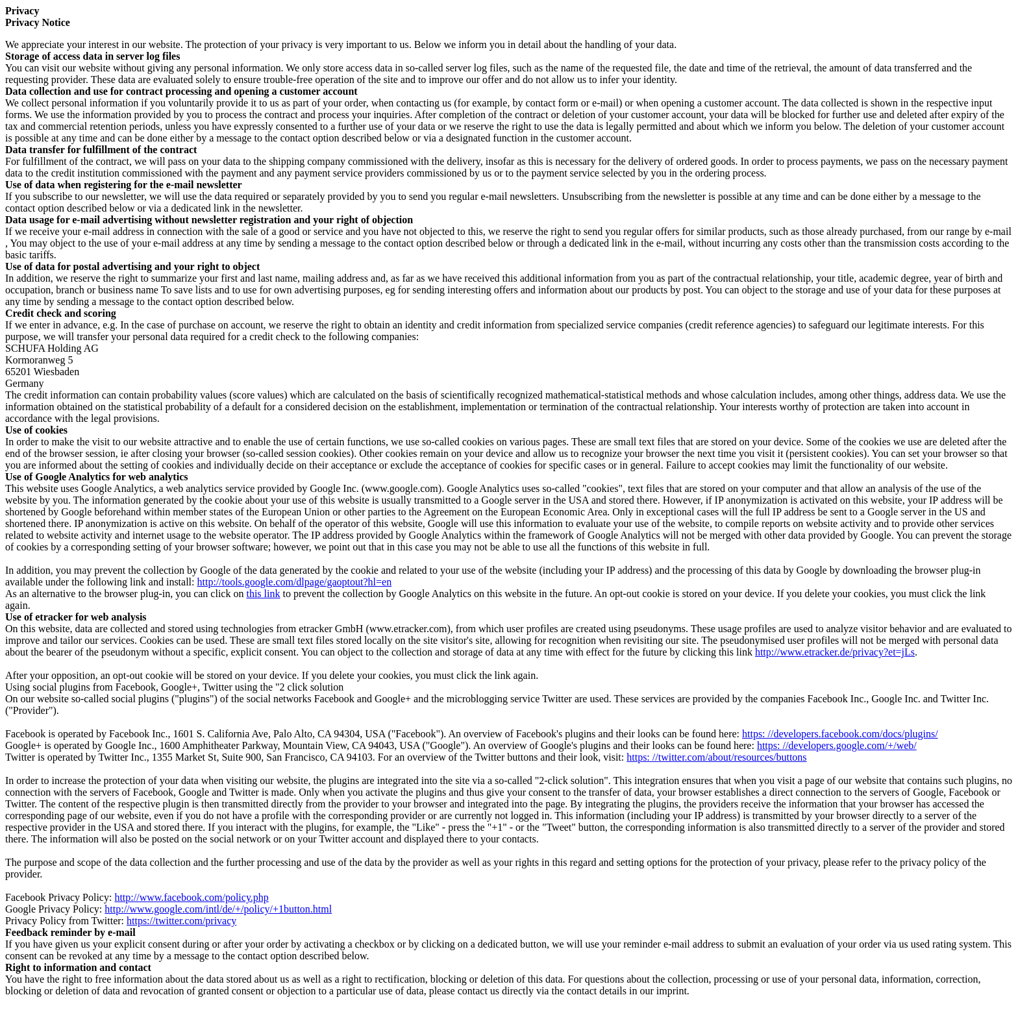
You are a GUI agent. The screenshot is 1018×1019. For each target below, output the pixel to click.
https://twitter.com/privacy (181, 920)
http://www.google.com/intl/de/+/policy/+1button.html (218, 909)
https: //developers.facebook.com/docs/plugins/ (840, 733)
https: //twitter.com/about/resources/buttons (716, 757)
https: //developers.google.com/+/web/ (837, 745)
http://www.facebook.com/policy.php (191, 897)
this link (263, 593)
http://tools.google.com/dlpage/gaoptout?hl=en (294, 581)
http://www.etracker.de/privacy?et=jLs (835, 651)
